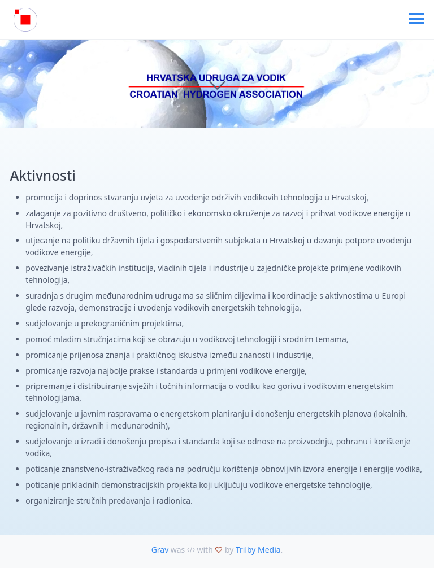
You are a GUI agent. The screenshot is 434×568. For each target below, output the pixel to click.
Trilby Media (258, 549)
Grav (160, 549)
